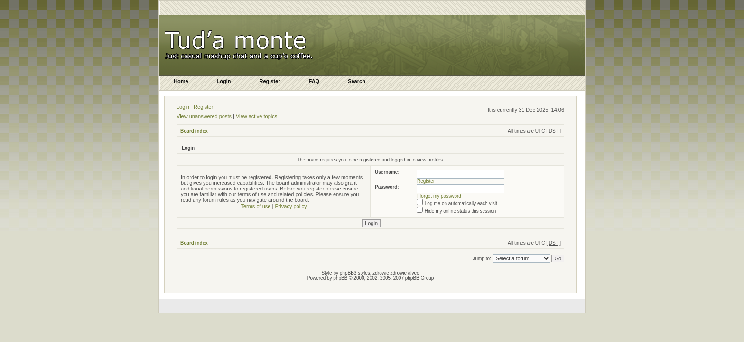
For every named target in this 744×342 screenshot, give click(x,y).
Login (183, 107)
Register (203, 107)
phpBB (340, 278)
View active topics (256, 116)
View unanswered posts (204, 116)
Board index (194, 130)
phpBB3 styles (355, 273)
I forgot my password (439, 196)
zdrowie (399, 273)
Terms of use (255, 206)
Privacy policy (291, 206)
